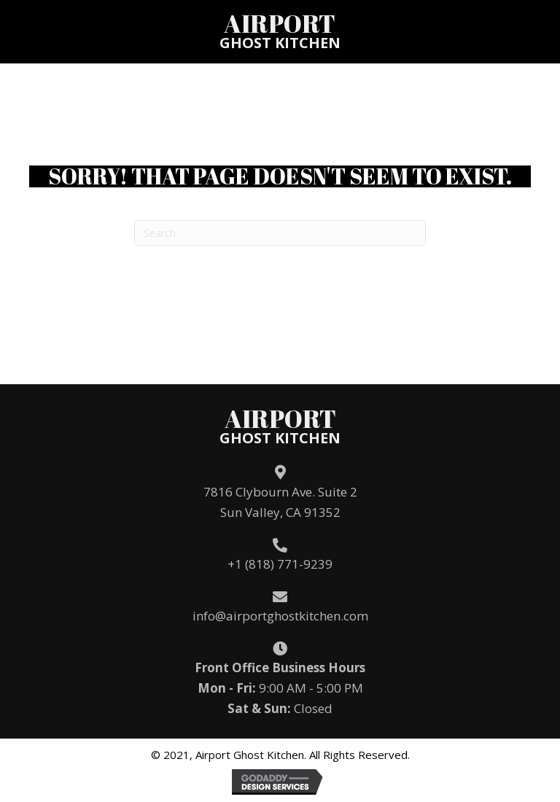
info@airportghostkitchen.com (280, 615)
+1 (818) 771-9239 (280, 564)
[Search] (280, 233)
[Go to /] (280, 30)
